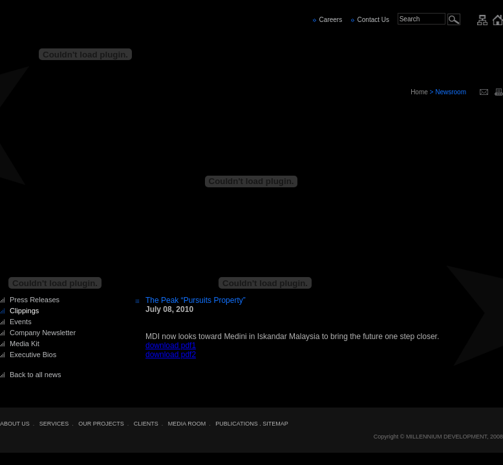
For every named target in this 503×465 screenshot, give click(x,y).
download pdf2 (170, 354)
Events (21, 322)
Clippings (24, 311)
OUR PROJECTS (101, 423)
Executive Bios (33, 354)
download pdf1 (170, 345)
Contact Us (373, 19)
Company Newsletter (43, 332)
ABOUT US (15, 423)
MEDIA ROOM (187, 423)
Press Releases (34, 300)
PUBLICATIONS (236, 423)
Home (419, 92)
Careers (331, 19)
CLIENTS (146, 423)
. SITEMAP (273, 423)
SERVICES (54, 423)
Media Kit (24, 343)
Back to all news (35, 374)
